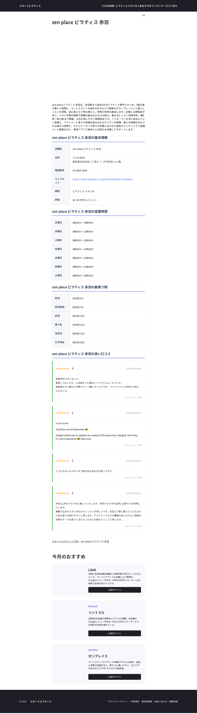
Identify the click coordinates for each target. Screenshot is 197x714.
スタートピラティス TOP (65, 542)
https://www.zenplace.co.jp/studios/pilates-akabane (102, 179)
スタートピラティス (30, 5)
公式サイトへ (114, 590)
